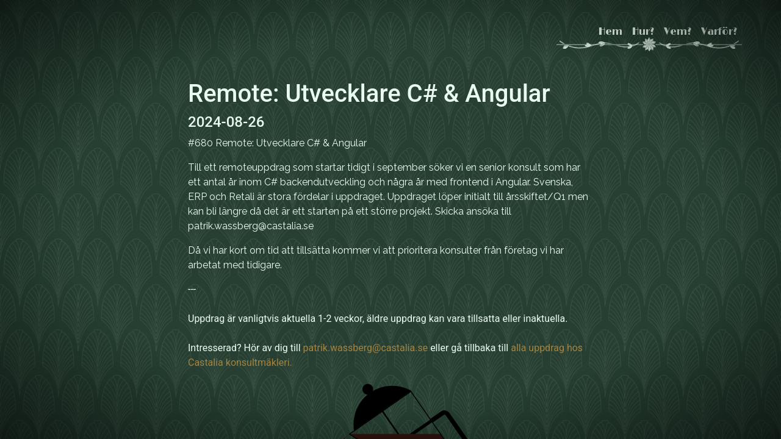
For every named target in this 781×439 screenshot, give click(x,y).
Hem (610, 32)
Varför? (719, 32)
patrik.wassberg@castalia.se (365, 348)
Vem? (677, 32)
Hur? (643, 32)
